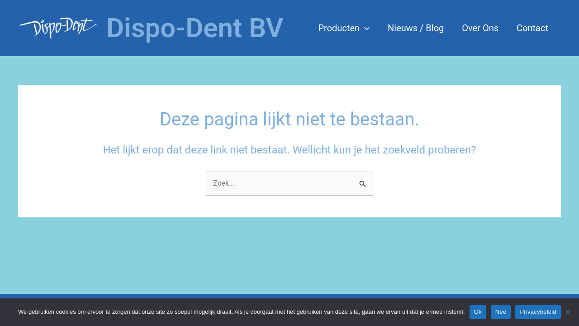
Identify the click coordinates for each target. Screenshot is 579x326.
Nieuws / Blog (416, 28)
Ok (478, 311)
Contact (532, 28)
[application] (365, 28)
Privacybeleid (538, 311)
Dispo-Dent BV (195, 28)
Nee (501, 311)
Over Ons (480, 28)
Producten (344, 28)
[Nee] (567, 311)
